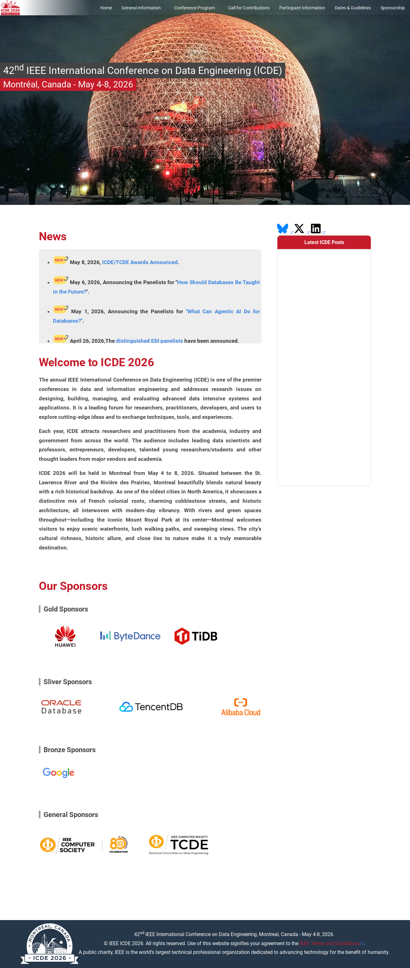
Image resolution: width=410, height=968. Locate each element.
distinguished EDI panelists (149, 341)
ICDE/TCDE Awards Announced (140, 262)
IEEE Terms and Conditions (329, 943)
